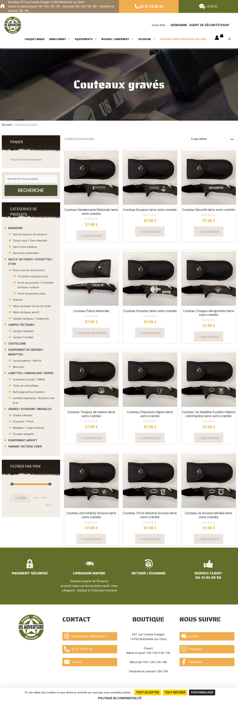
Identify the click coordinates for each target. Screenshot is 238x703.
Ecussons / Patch (23, 421)
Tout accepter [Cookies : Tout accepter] (147, 692)
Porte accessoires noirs (31, 293)
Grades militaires (22, 415)
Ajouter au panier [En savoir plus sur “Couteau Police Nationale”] (92, 333)
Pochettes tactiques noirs (33, 276)
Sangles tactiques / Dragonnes (31, 318)
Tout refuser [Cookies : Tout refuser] (175, 692)
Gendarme (178, 25)
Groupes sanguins (23, 434)
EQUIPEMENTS (88, 39)
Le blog (190, 636)
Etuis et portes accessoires (29, 270)
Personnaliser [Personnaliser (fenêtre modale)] (202, 692)
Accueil (7, 124)
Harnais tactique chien (25, 446)
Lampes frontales (23, 337)
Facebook (191, 662)
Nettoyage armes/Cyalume (29, 392)
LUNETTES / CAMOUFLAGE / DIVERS (30, 373)
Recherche (31, 190)
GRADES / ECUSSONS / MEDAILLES (30, 409)
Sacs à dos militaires (25, 247)
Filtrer (20, 498)
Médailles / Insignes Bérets (28, 427)
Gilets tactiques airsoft (26, 312)
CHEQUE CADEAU (35, 39)
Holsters (18, 299)
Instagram (192, 649)
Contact (73, 662)
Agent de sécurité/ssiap (209, 25)
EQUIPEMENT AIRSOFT (22, 440)
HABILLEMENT (61, 39)
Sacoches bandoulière (26, 253)
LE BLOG (211, 6)
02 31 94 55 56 (151, 6)
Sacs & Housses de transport (30, 234)
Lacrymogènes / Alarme (27, 360)
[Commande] (212, 139)
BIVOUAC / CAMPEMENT (119, 39)
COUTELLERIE (17, 343)
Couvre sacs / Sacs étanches (30, 240)
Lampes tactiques (23, 331)
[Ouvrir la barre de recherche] (230, 39)
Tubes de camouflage (25, 385)
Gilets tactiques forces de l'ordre (32, 306)
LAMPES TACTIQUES (21, 324)
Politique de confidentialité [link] (119, 698)
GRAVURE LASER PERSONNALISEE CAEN (187, 39)
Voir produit (92, 236)
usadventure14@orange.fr (85, 636)
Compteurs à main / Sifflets (29, 379)
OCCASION (148, 39)
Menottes (18, 367)
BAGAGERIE (15, 228)
